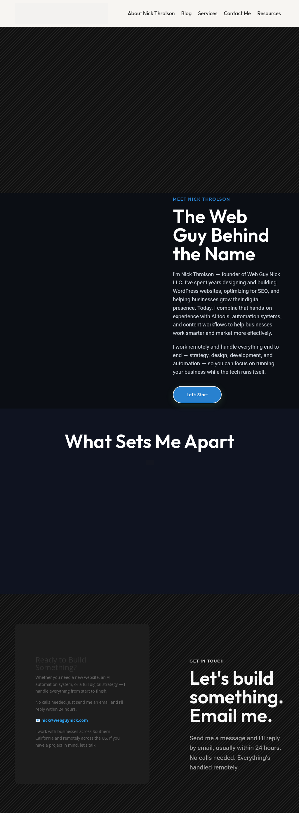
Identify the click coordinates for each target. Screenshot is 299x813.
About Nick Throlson (151, 13)
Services (207, 13)
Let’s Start (197, 394)
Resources (269, 13)
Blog (186, 13)
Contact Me (237, 13)
